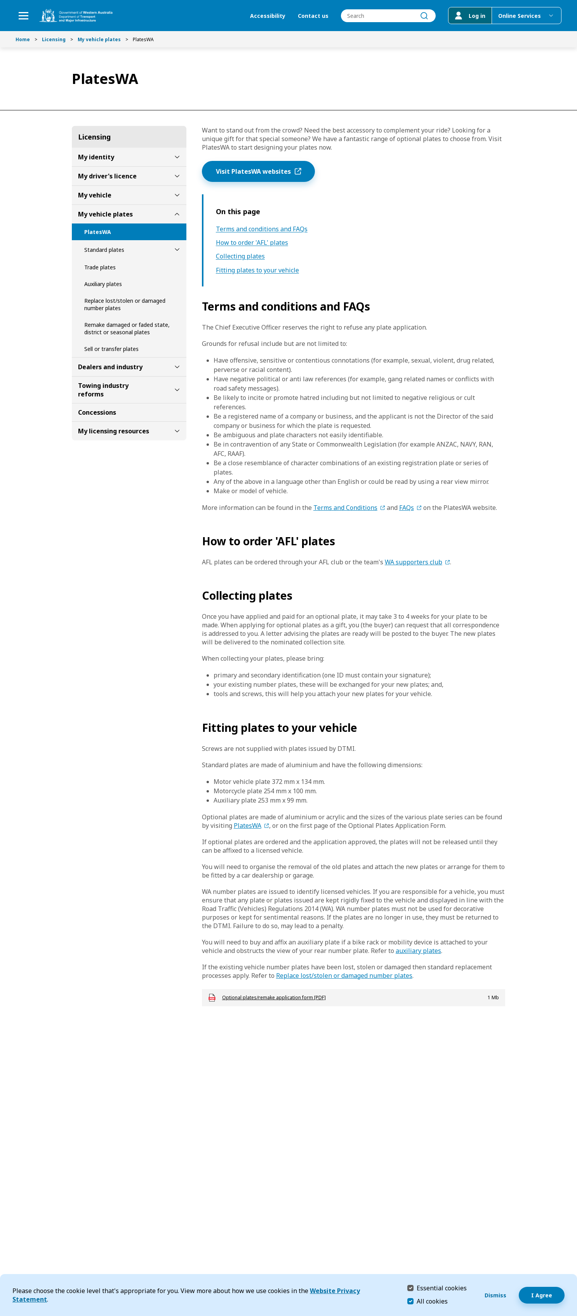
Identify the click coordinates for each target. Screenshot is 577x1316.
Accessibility (267, 15)
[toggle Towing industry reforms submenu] (177, 389)
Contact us (313, 15)
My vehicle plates (99, 39)
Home (23, 39)
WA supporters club (413, 562)
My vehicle (94, 195)
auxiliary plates (418, 950)
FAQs (406, 507)
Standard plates (104, 249)
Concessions (97, 412)
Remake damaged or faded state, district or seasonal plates (127, 328)
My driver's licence (107, 176)
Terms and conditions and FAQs (262, 229)
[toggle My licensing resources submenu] (177, 431)
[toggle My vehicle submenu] (177, 195)
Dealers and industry (110, 367)
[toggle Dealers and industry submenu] (177, 367)
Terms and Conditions (345, 507)
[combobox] (388, 15)
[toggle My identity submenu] (177, 157)
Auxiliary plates (103, 284)
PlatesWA (97, 232)
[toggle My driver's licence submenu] (177, 176)
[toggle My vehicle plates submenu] (177, 214)
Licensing (54, 39)
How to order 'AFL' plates (252, 242)
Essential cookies (442, 1287)
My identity (96, 157)
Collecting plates (240, 256)
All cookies (432, 1301)
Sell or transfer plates (111, 349)
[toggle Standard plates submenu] (177, 249)
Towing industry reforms (103, 389)
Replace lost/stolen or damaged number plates (124, 304)
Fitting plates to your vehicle (257, 270)
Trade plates (100, 267)
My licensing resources (113, 431)
